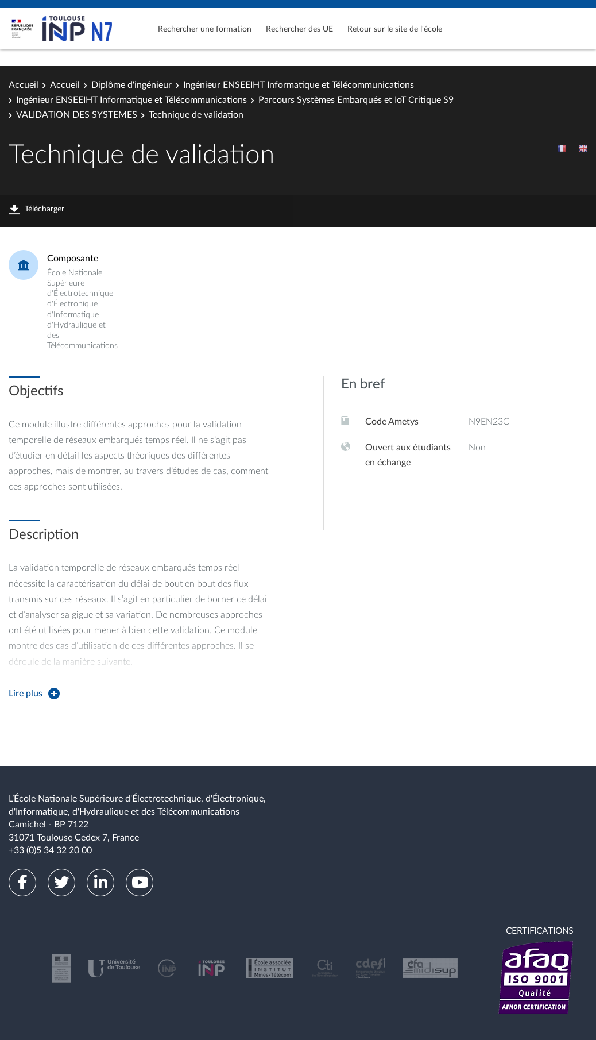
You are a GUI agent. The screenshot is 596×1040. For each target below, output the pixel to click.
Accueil (23, 85)
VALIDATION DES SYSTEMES (76, 115)
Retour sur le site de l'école (394, 29)
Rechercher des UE (299, 29)
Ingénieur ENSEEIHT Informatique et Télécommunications (298, 85)
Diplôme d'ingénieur (131, 85)
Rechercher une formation (204, 29)
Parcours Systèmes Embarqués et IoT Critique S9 (356, 100)
